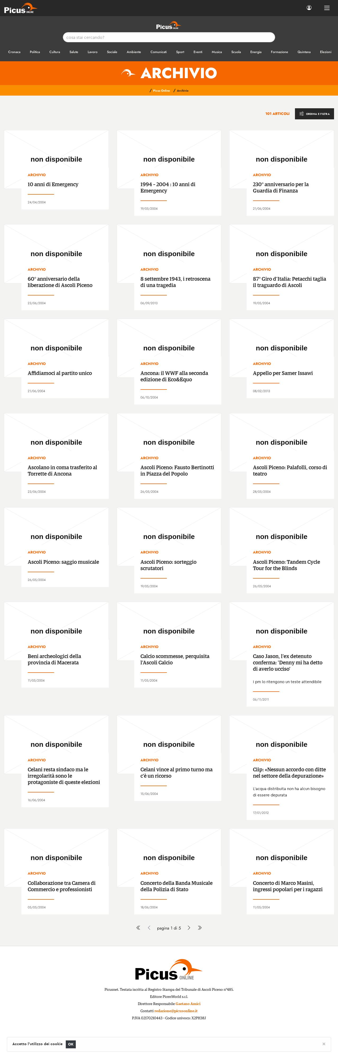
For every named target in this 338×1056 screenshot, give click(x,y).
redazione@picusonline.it (176, 1011)
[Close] (324, 1043)
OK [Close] (71, 1044)
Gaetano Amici (188, 1004)
